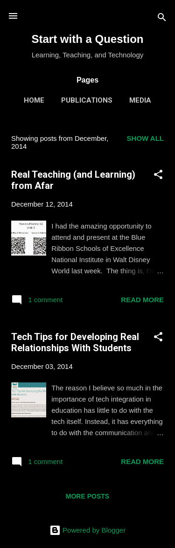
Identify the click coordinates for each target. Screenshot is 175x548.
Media (140, 100)
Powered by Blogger (87, 530)
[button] (158, 176)
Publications (86, 100)
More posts (87, 496)
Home (34, 100)
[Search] (162, 19)
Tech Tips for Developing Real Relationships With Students (75, 342)
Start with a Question (87, 39)
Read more (142, 300)
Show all (145, 138)
